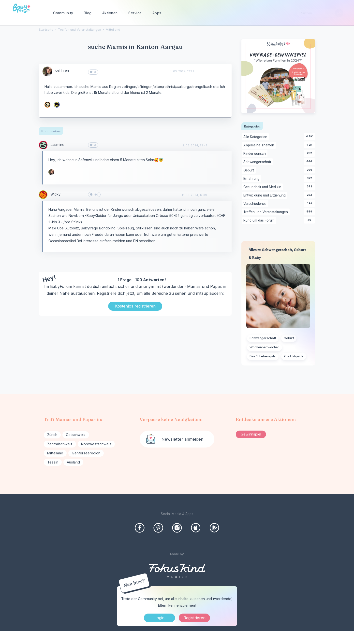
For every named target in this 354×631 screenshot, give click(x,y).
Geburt (249, 170)
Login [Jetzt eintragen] (159, 617)
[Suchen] (339, 13)
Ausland (73, 462)
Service (135, 13)
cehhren (62, 70)
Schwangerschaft (258, 162)
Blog (88, 13)
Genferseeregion (86, 453)
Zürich (52, 435)
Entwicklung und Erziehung (265, 195)
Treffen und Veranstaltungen (266, 212)
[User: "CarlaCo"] (47, 105)
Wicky (55, 194)
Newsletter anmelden (182, 439)
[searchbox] (320, 13)
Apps (157, 13)
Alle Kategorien (256, 137)
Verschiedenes (255, 204)
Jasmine (57, 144)
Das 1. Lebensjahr (263, 356)
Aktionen (110, 13)
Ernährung (252, 179)
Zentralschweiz (60, 444)
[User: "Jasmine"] (43, 145)
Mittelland (55, 453)
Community (63, 13)
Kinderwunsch (255, 154)
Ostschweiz (76, 435)
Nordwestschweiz (96, 444)
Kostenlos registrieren (135, 306)
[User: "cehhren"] (47, 71)
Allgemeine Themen (259, 145)
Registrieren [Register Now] (194, 617)
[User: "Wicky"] (43, 194)
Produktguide (294, 356)
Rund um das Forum (259, 220)
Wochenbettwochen (265, 347)
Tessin (52, 462)
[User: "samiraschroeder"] (57, 105)
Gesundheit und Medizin (263, 187)
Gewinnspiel (251, 434)
